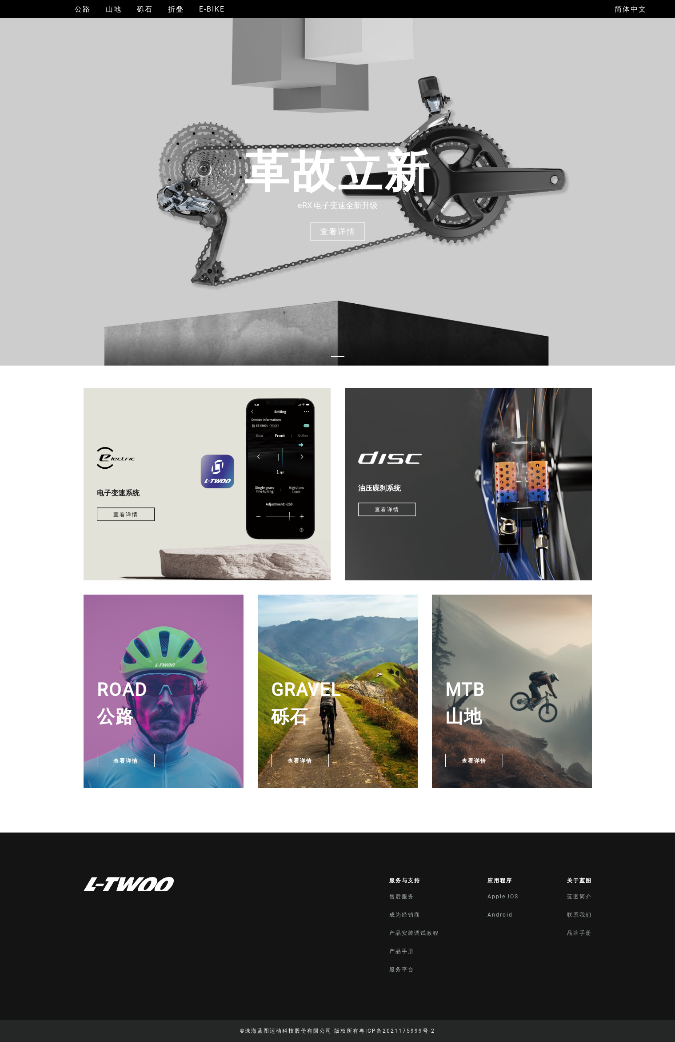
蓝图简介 (579, 896)
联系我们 (579, 915)
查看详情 (125, 514)
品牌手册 (579, 933)
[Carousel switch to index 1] (337, 356)
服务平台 (401, 969)
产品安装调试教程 (414, 933)
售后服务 (401, 896)
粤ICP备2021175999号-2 (397, 1031)
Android (500, 915)
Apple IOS (503, 896)
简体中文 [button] (631, 9)
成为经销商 (404, 915)
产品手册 (401, 951)
